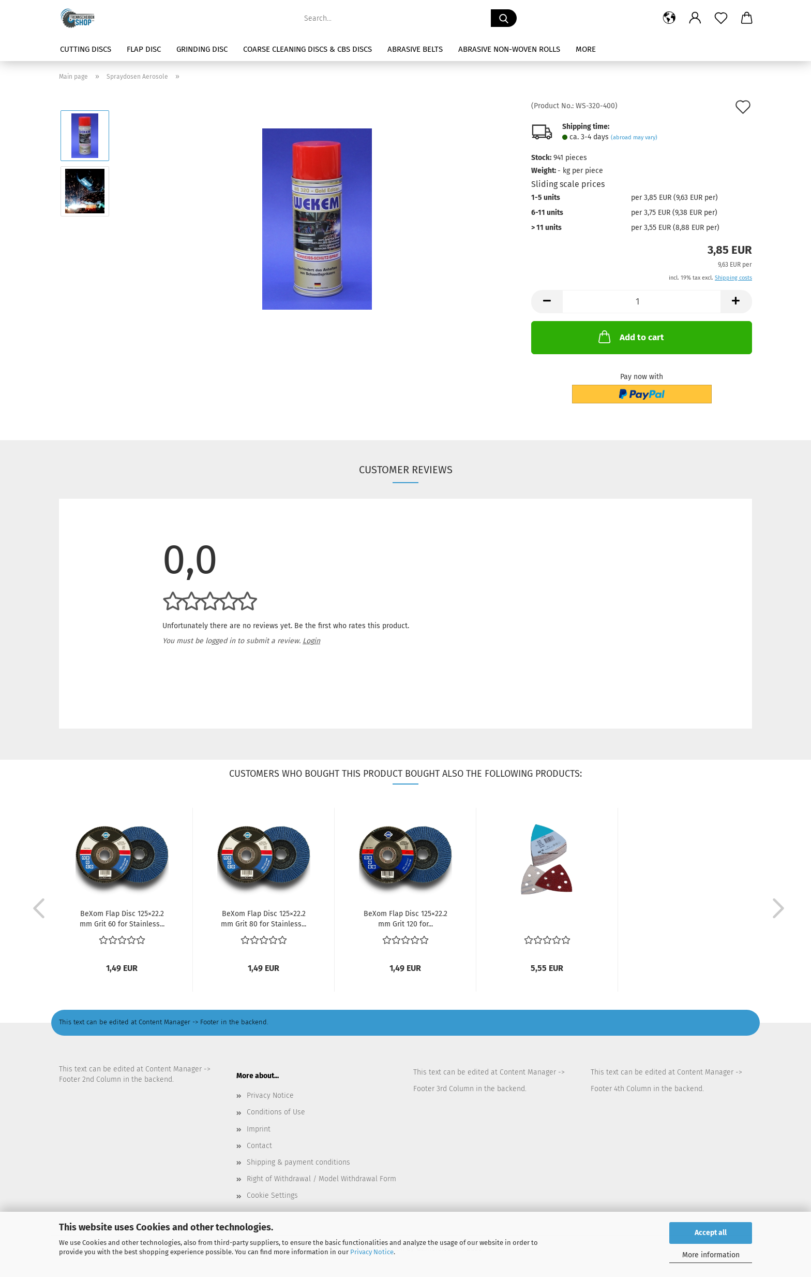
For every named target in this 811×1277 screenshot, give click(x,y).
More (586, 49)
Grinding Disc (202, 49)
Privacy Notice (372, 1252)
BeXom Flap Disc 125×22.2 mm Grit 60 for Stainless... (122, 918)
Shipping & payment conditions (298, 1162)
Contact (259, 1145)
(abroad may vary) (634, 137)
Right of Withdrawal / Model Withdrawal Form (321, 1178)
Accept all (711, 1232)
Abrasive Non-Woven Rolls (509, 49)
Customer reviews (406, 469)
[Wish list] (721, 18)
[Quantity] (641, 301)
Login (311, 640)
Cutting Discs (85, 49)
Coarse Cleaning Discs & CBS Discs (307, 49)
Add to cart (630, 336)
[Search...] (504, 18)
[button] (669, 18)
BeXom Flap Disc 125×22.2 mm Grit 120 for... (405, 918)
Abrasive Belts (415, 49)
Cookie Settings (272, 1195)
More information (711, 1255)
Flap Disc (144, 49)
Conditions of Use (276, 1112)
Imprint (259, 1129)
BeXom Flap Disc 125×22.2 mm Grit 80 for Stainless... (263, 918)
